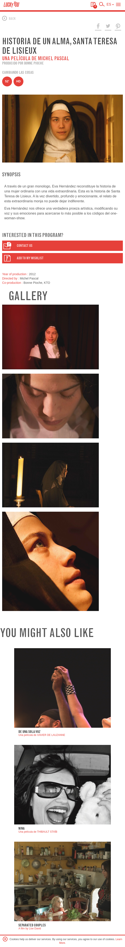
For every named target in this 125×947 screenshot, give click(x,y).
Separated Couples (32, 925)
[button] (62, 246)
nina (21, 828)
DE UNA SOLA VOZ (29, 732)
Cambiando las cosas (18, 72)
